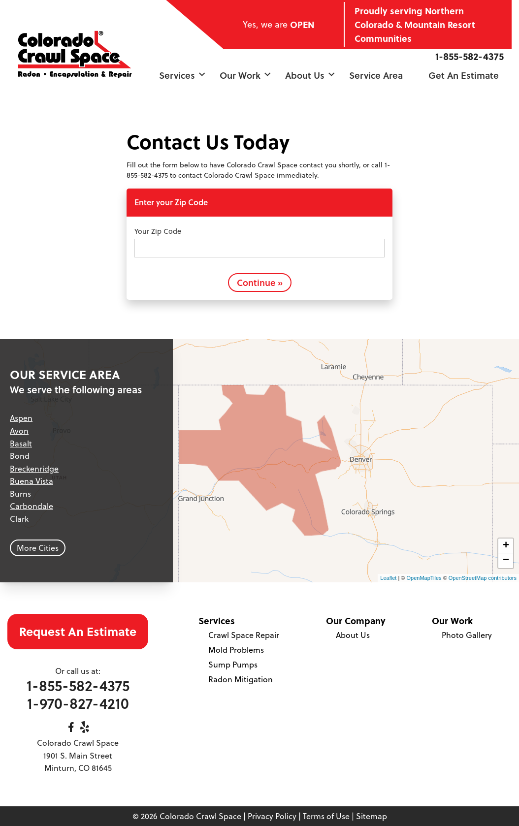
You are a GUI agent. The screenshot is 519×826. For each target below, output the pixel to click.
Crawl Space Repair (243, 635)
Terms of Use (326, 816)
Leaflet (388, 578)
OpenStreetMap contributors (483, 578)
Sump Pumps (233, 664)
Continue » (260, 282)
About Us (310, 75)
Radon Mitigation (240, 679)
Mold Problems (236, 649)
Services (182, 75)
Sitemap (371, 816)
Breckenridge (34, 468)
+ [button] (506, 546)
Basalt (21, 443)
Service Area (376, 75)
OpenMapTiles (423, 578)
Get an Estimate (463, 75)
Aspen (21, 418)
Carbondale (31, 506)
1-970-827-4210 (78, 703)
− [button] (506, 560)
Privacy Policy (272, 816)
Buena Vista (31, 481)
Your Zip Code (157, 231)
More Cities (38, 547)
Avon (19, 430)
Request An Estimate (77, 631)
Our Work (246, 75)
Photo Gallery (467, 635)
